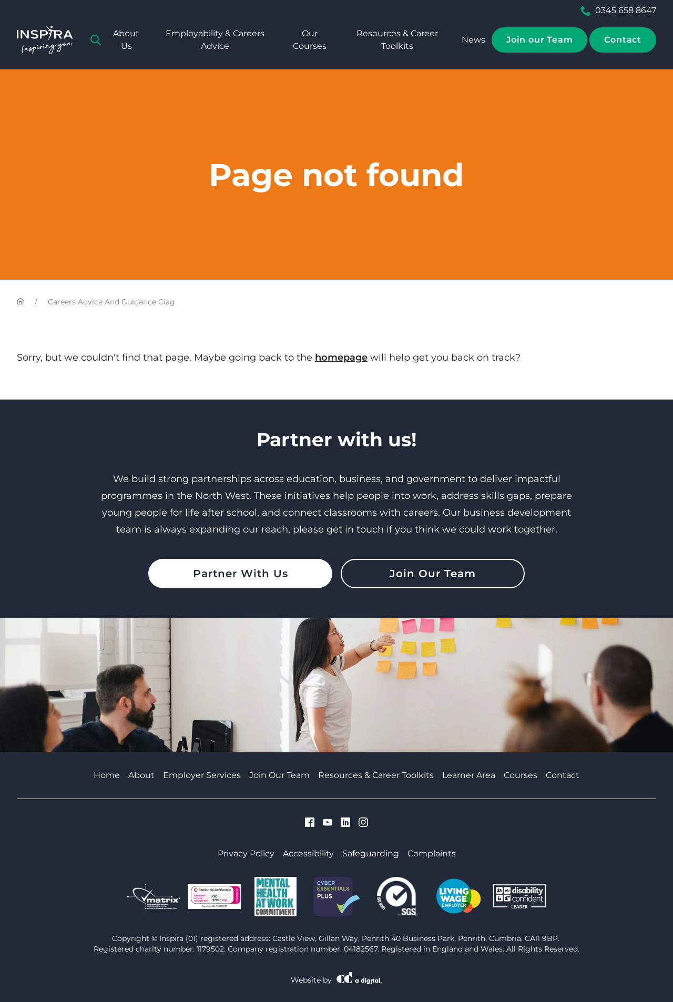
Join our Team (539, 40)
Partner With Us (240, 573)
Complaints (431, 853)
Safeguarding (370, 853)
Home (107, 775)
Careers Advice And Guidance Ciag (111, 301)
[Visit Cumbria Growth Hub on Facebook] (309, 823)
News (473, 40)
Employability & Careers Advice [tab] (215, 39)
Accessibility (308, 853)
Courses (520, 775)
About (141, 775)
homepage (341, 357)
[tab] (95, 40)
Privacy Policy (246, 853)
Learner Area (468, 775)
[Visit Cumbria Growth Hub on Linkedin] (345, 823)
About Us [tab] (126, 39)
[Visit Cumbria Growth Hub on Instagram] (363, 823)
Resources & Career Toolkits (397, 39)
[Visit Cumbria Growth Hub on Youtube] (327, 823)
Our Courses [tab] (310, 39)
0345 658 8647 (618, 10)
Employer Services (202, 775)
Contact (622, 40)
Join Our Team (433, 573)
